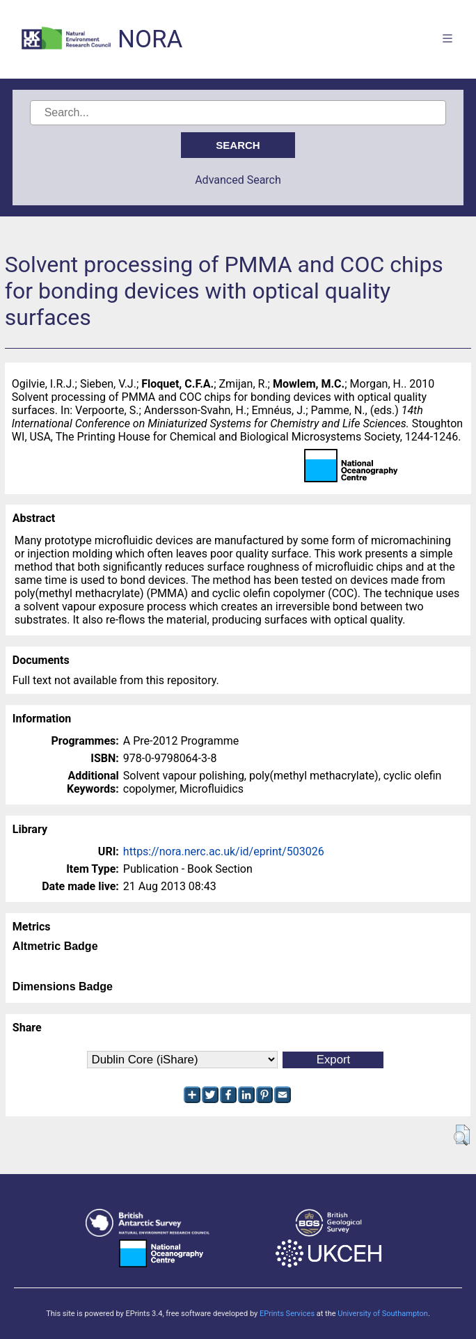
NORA (150, 39)
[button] (462, 1135)
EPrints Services (287, 1313)
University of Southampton (383, 1313)
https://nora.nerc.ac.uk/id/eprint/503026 (223, 851)
